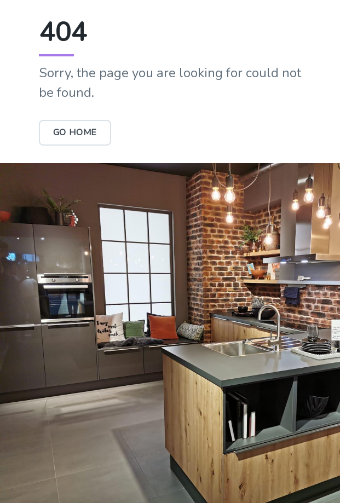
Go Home (75, 132)
